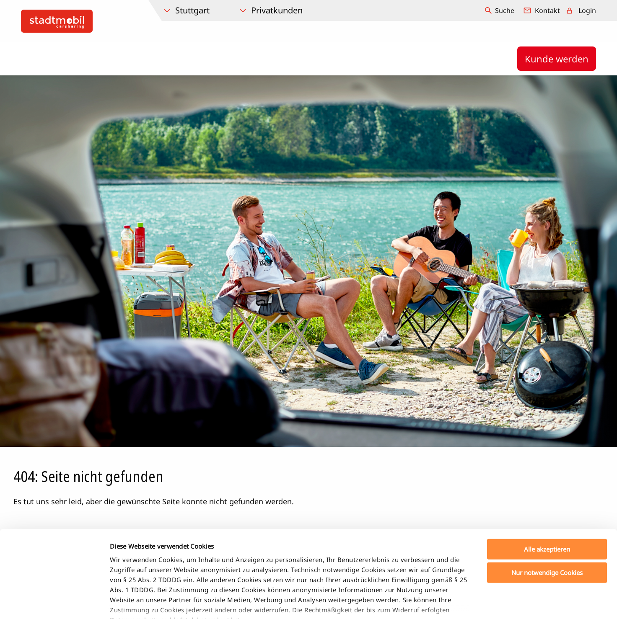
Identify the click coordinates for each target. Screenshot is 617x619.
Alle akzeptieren (547, 489)
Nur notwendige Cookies (547, 512)
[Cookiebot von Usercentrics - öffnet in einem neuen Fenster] (54, 602)
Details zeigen (441, 602)
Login (587, 10)
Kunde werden (556, 58)
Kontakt (547, 10)
